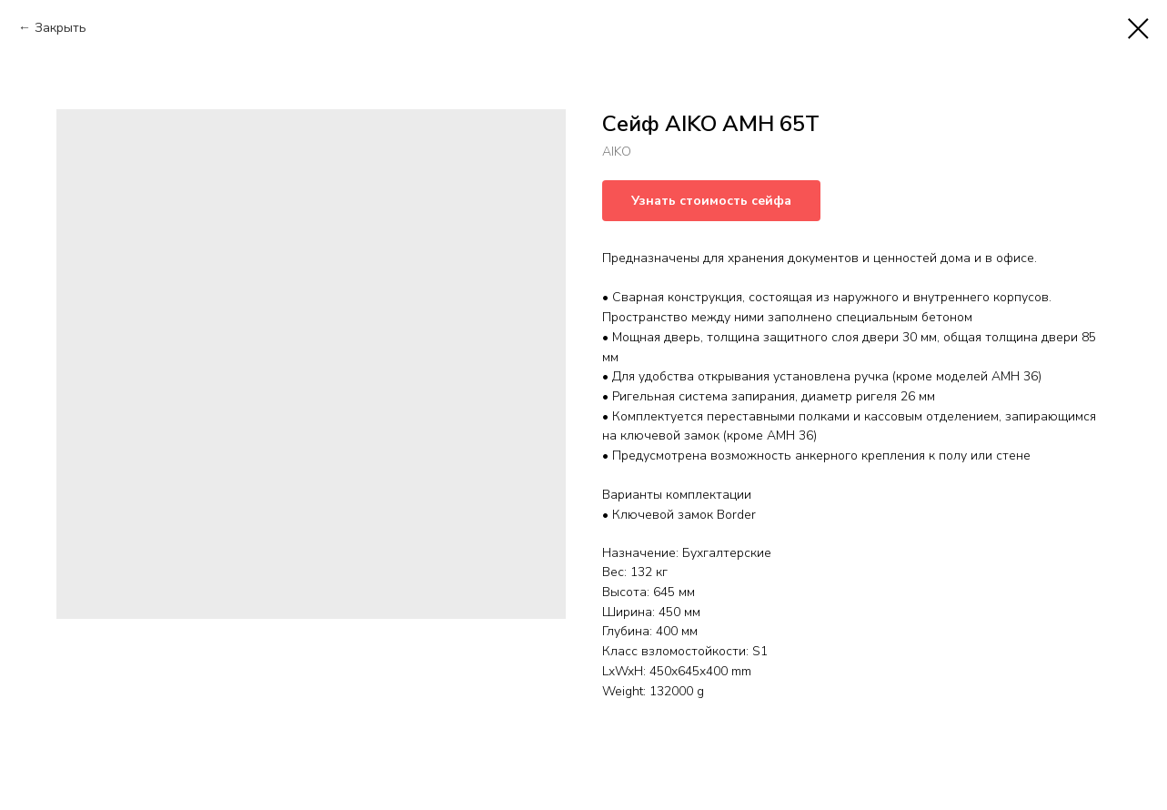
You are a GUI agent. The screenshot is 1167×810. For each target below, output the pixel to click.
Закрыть (60, 27)
